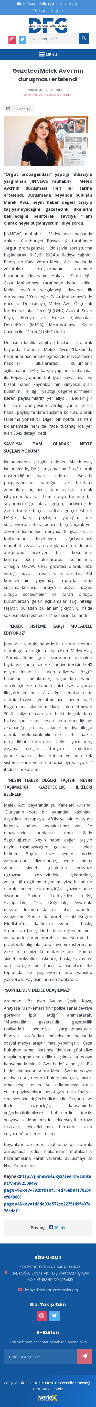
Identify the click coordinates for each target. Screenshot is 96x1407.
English (56, 10)
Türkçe (39, 10)
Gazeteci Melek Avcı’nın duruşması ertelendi (48, 94)
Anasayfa (36, 89)
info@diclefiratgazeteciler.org (51, 1290)
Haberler (57, 89)
